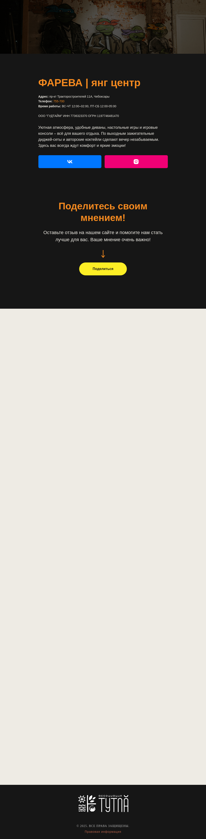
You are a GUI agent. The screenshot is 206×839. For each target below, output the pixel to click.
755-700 (58, 101)
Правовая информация (103, 831)
